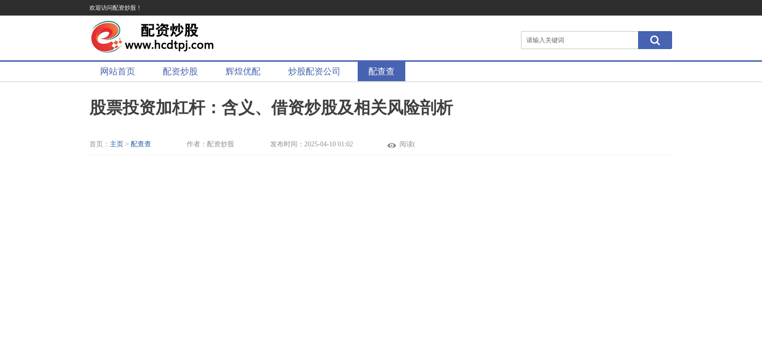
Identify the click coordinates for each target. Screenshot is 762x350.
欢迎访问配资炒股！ (115, 7)
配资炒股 (180, 71)
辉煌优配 (242, 71)
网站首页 (117, 71)
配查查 (381, 71)
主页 (116, 144)
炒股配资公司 (314, 71)
